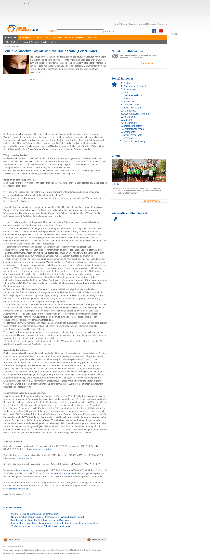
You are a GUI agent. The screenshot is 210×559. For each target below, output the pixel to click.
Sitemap (124, 24)
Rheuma (128, 98)
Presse (79, 37)
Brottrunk (128, 101)
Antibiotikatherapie (134, 128)
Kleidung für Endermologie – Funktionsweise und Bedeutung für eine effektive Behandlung (54, 523)
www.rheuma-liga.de (22, 458)
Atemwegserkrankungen (136, 113)
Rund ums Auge (132, 107)
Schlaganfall (130, 131)
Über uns (92, 37)
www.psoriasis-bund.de (40, 449)
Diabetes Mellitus (132, 95)
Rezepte (57, 37)
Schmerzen (129, 89)
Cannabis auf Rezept (134, 86)
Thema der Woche (39, 42)
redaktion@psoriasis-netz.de (63, 473)
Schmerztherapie (132, 135)
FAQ (47, 37)
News (25, 42)
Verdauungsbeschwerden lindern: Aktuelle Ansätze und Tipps (40, 526)
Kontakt (117, 24)
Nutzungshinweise (135, 24)
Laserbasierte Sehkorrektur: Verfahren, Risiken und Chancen (40, 520)
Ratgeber (25, 37)
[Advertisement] (85, 12)
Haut (126, 92)
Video (53, 42)
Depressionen (131, 104)
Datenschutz (162, 24)
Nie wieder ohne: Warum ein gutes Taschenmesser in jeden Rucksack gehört (47, 517)
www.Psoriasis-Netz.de (21, 470)
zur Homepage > (152, 201)
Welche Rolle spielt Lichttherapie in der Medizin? (34, 513)
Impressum (152, 24)
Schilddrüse (129, 110)
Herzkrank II (130, 122)
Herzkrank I (129, 116)
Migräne (128, 119)
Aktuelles (10, 37)
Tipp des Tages (12, 42)
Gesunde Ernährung (134, 141)
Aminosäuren (130, 138)
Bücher (69, 37)
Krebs (126, 83)
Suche (53, 31)
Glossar (37, 37)
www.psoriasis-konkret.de (15, 488)
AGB (145, 24)
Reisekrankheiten (132, 125)
